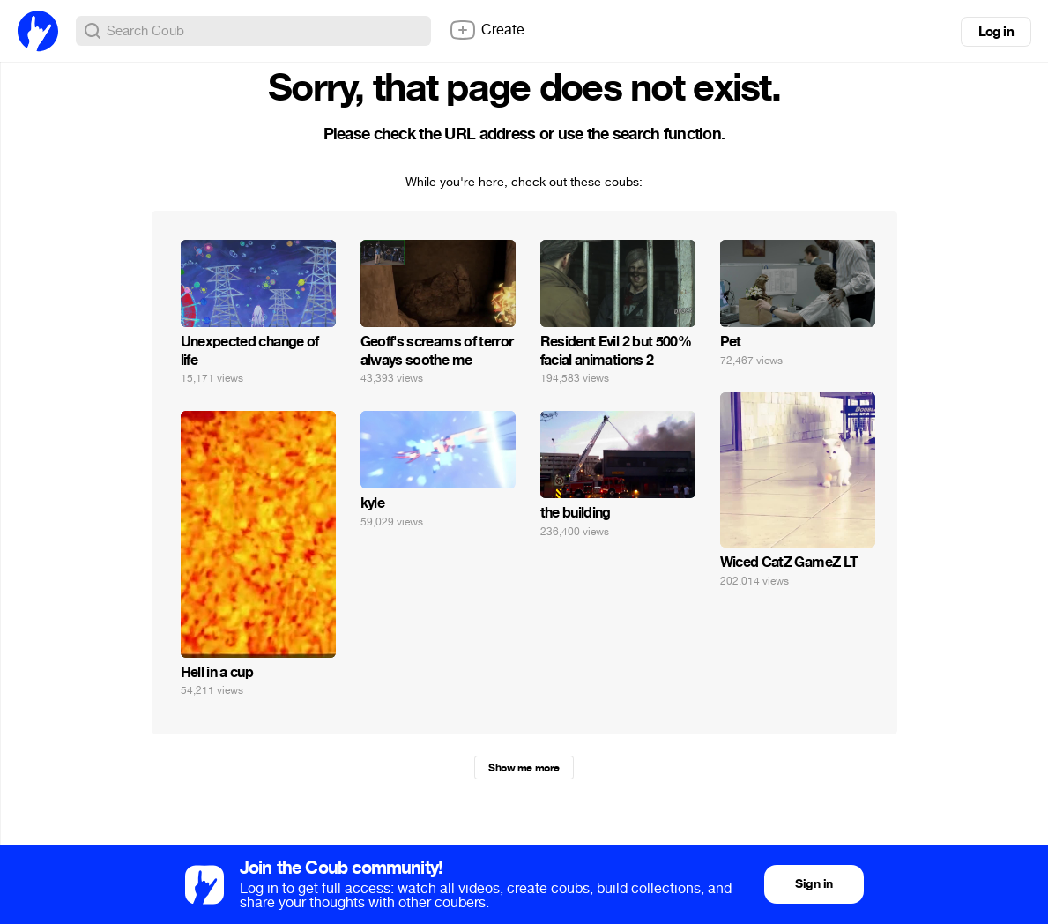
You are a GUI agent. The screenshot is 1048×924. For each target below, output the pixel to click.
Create (486, 30)
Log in (996, 32)
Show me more (523, 768)
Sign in (813, 884)
